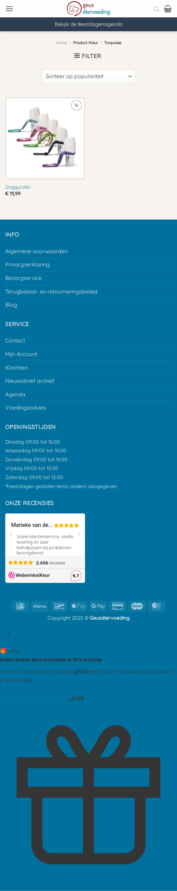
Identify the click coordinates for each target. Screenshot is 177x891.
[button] (9, 8)
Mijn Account (21, 353)
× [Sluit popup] (8, 633)
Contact (15, 340)
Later (76, 698)
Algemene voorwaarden (36, 251)
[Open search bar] (156, 8)
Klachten (16, 367)
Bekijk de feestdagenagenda (89, 24)
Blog (11, 304)
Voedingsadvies (25, 407)
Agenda (15, 394)
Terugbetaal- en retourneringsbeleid (51, 291)
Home (61, 42)
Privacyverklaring (27, 264)
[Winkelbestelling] (88, 76)
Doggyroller (18, 187)
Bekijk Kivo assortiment (30, 701)
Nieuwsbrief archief (29, 380)
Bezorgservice (23, 277)
